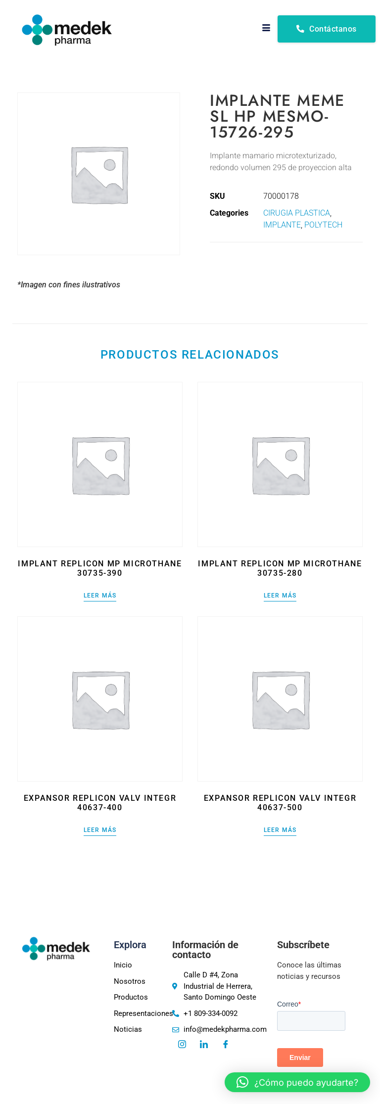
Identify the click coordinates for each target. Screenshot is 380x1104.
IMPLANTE (282, 225)
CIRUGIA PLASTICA (296, 213)
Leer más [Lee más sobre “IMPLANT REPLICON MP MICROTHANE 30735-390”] (100, 596)
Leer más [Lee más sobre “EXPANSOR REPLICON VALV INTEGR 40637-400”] (100, 830)
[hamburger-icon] (266, 29)
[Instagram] (182, 1045)
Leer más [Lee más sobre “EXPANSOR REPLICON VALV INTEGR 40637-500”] (280, 830)
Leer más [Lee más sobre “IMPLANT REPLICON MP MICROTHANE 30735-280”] (280, 596)
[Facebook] (225, 1045)
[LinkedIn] (203, 1045)
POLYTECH (323, 225)
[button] (297, 1082)
